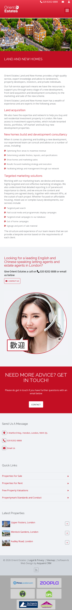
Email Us (11, 448)
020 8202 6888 (49, 1)
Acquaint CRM (44, 563)
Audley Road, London (22, 541)
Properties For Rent (12, 483)
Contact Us (13, 281)
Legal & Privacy (36, 560)
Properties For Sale (12, 475)
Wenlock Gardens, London (24, 531)
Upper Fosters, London (23, 522)
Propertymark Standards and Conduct (21, 497)
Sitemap (50, 560)
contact (36, 404)
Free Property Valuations (15, 490)
